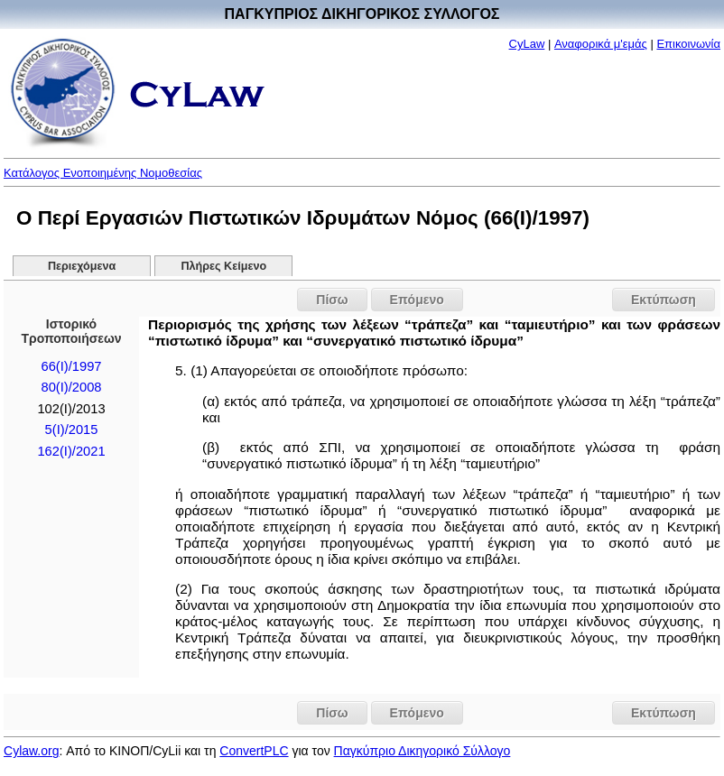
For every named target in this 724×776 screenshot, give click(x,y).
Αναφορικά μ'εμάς (600, 44)
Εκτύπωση (663, 299)
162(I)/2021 (71, 451)
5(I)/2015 (71, 429)
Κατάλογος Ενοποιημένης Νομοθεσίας (103, 173)
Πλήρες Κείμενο (224, 266)
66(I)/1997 (72, 366)
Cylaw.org (31, 751)
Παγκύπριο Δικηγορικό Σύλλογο (422, 751)
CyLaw (527, 44)
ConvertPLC (253, 751)
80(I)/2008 (72, 387)
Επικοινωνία (688, 44)
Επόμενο (417, 299)
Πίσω (332, 299)
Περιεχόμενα (82, 266)
